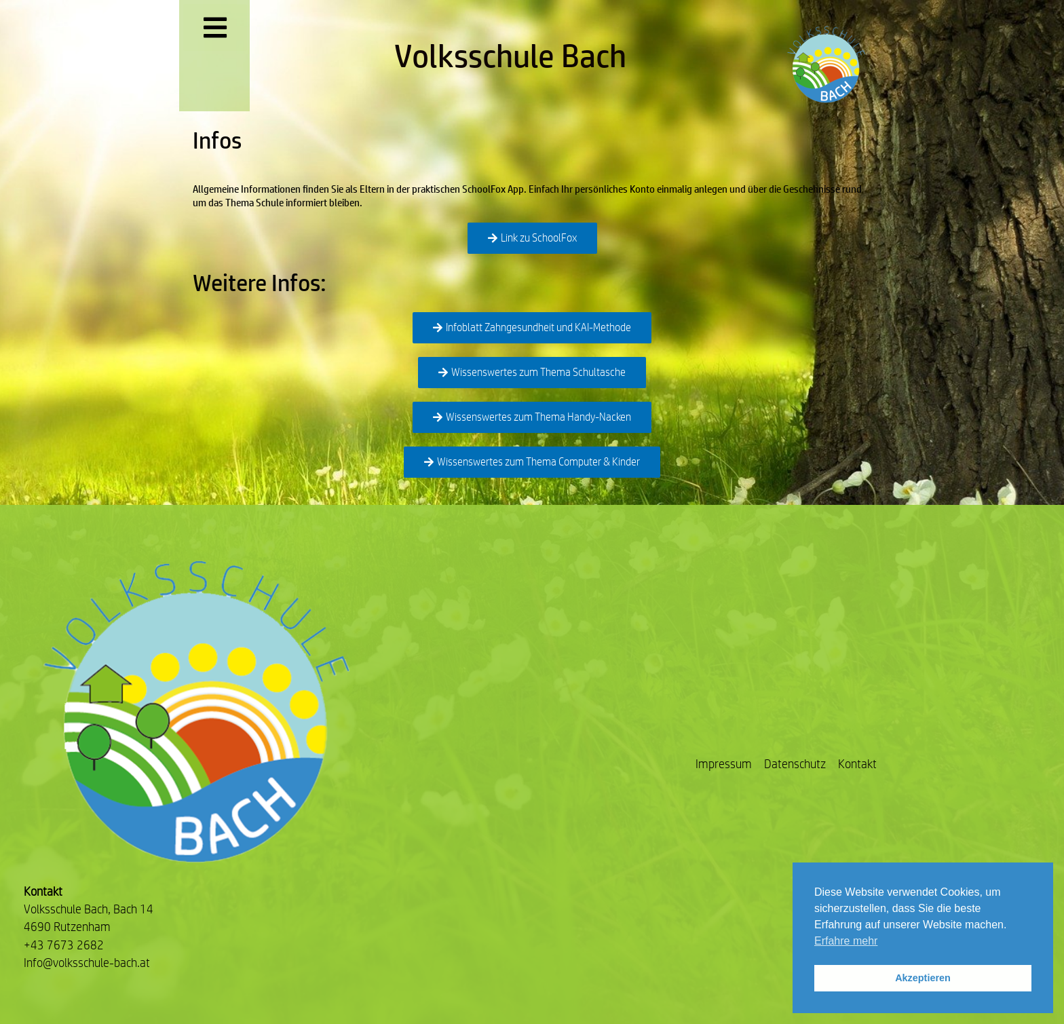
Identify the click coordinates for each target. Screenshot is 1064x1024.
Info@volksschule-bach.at (87, 962)
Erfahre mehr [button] (845, 941)
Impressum (724, 764)
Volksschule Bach (510, 55)
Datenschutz (795, 764)
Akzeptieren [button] (923, 977)
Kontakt (857, 764)
